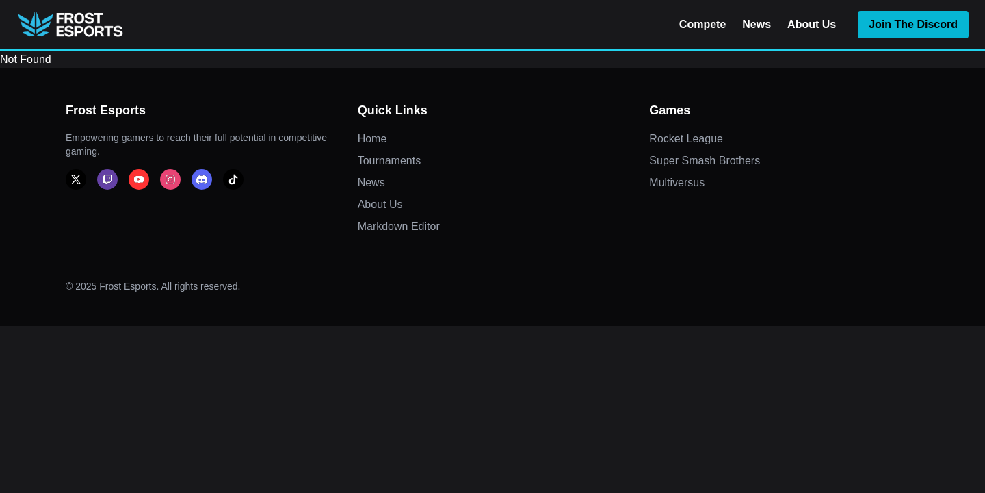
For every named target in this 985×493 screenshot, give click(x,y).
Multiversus (677, 182)
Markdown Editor (399, 226)
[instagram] (170, 179)
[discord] (202, 179)
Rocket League (686, 138)
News (756, 24)
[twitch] (107, 179)
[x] (76, 179)
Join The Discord (913, 24)
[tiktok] (233, 179)
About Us (811, 24)
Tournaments (389, 160)
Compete (702, 24)
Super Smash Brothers (704, 160)
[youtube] (139, 179)
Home (372, 138)
